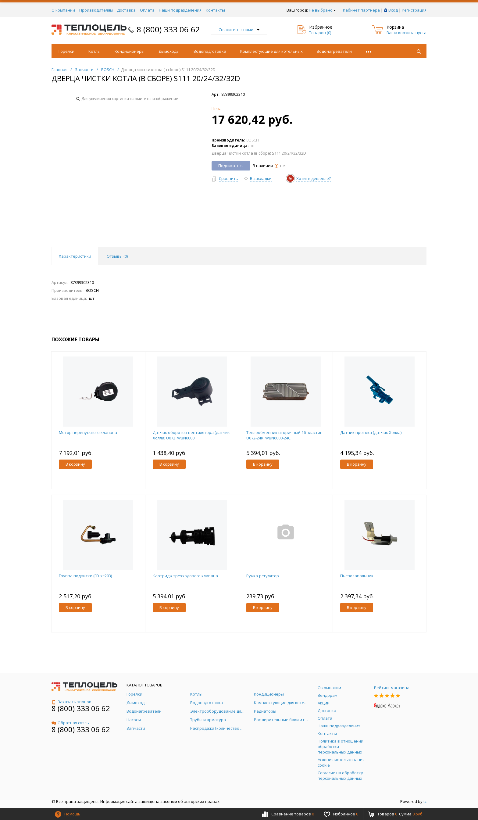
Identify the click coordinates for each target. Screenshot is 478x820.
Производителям (96, 10)
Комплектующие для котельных (271, 51)
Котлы (94, 51)
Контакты (215, 10)
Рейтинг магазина (391, 687)
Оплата (147, 10)
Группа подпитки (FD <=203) (85, 575)
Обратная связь (70, 722)
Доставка (126, 10)
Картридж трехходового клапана (185, 575)
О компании (63, 10)
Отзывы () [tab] (117, 256)
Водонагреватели (334, 51)
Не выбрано (322, 10)
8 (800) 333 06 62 (168, 29)
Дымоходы (169, 51)
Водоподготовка (210, 51)
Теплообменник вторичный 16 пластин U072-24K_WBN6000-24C (284, 435)
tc (424, 801)
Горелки (66, 51)
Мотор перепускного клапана (88, 432)
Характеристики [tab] (75, 256)
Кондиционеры (129, 51)
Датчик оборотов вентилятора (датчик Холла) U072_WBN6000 (191, 435)
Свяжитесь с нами (239, 29)
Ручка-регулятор (262, 575)
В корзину (75, 464)
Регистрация (414, 10)
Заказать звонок (71, 701)
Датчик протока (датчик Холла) (370, 432)
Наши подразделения (180, 10)
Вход (393, 10)
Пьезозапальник (356, 575)
